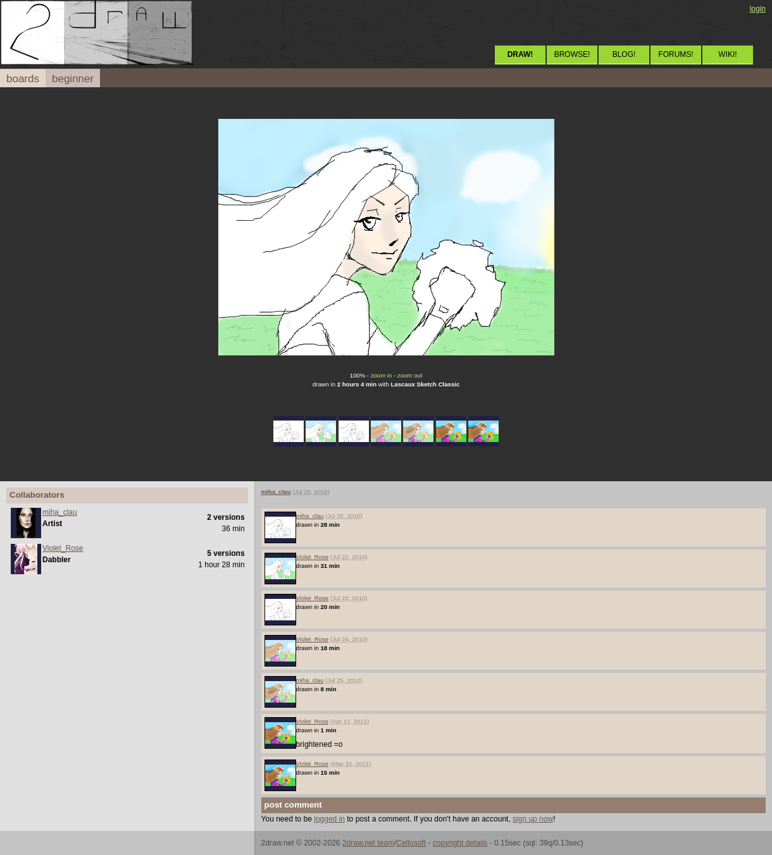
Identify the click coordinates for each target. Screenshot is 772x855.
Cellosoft (411, 843)
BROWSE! (572, 54)
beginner (73, 79)
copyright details (460, 843)
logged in (329, 819)
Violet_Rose (63, 548)
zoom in (381, 375)
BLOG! (624, 54)
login (758, 8)
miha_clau (59, 512)
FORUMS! (675, 54)
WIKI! (727, 54)
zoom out (409, 375)
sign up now (533, 819)
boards (22, 79)
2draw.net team (368, 843)
